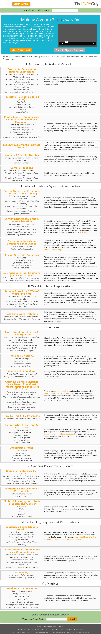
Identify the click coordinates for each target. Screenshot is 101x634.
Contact (61, 626)
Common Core (78, 630)
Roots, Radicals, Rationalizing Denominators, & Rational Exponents (22, 127)
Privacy (39, 626)
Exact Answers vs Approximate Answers (21, 146)
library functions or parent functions (58, 393)
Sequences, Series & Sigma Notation (22, 536)
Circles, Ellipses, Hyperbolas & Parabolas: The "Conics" (22, 509)
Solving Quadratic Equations (21, 261)
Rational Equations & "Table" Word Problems (21, 298)
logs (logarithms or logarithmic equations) (67, 432)
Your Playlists (39, 630)
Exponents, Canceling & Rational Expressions (21, 80)
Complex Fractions (21, 174)
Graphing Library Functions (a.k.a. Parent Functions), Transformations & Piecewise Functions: (21, 395)
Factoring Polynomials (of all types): (21, 104)
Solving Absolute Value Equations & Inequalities (21, 245)
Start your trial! (21, 4)
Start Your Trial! (21, 50)
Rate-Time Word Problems (22, 316)
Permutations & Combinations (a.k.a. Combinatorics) (21, 558)
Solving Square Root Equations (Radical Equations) (21, 277)
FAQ (61, 630)
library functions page (53, 249)
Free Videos (22, 630)
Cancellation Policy (50, 626)
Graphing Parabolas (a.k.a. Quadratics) (21, 477)
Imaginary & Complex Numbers (22, 159)
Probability (21, 575)
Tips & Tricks (50, 630)
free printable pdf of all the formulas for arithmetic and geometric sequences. (70, 538)
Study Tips (68, 630)
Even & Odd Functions (21, 374)
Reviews (30, 630)
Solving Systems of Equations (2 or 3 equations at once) (22, 202)
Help (57, 630)
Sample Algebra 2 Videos (69, 50)
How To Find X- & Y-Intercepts (22, 417)
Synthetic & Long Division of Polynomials (22, 492)
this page (84, 232)
